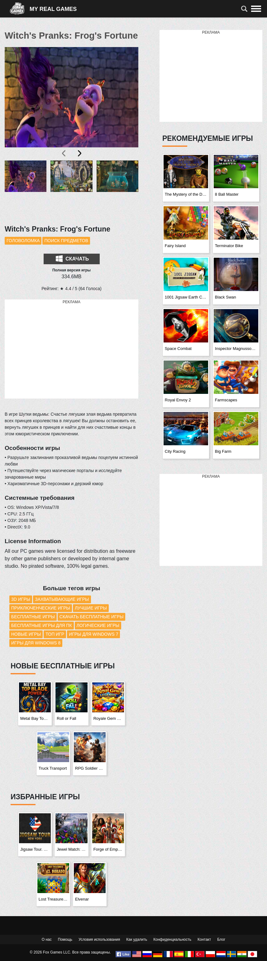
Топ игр (54, 634)
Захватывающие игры (62, 599)
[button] (25, 189)
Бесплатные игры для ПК (41, 625)
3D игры (20, 599)
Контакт (204, 939)
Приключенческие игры (40, 607)
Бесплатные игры (33, 616)
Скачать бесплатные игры (92, 616)
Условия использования (99, 939)
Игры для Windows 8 (35, 642)
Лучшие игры (91, 607)
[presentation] (64, 153)
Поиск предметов (66, 240)
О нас (47, 939)
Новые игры (26, 634)
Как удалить (136, 939)
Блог (221, 939)
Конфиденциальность (172, 939)
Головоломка (23, 240)
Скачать (72, 258)
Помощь (65, 939)
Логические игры (98, 625)
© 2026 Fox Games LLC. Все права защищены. (70, 952)
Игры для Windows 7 (93, 634)
